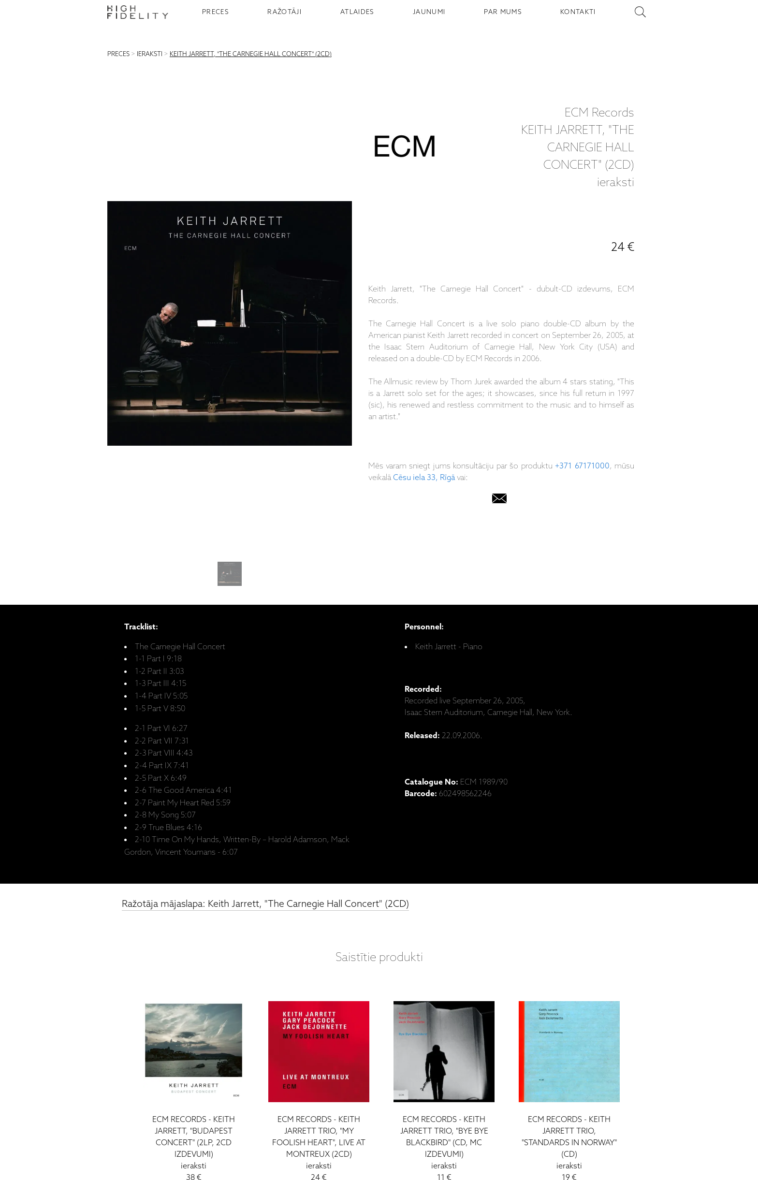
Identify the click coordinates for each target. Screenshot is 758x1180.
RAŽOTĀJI (284, 12)
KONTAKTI (578, 12)
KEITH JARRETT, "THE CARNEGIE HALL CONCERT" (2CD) (251, 54)
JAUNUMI (429, 12)
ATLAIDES (357, 12)
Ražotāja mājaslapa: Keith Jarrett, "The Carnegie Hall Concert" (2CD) (265, 904)
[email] (499, 500)
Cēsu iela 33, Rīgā (424, 477)
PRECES (215, 12)
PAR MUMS (503, 12)
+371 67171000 (582, 466)
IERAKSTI (149, 54)
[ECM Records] (404, 148)
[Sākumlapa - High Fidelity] (137, 12)
